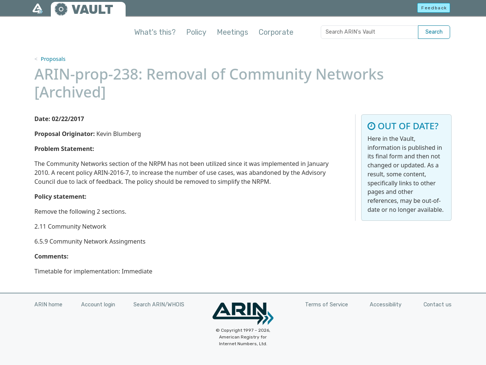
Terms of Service (326, 304)
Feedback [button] (434, 7)
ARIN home (48, 304)
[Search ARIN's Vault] (369, 32)
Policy (196, 32)
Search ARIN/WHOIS (158, 304)
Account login (98, 304)
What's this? (155, 32)
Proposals (53, 58)
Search (434, 32)
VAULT (92, 9)
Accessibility (386, 304)
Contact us (438, 304)
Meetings (232, 32)
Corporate (276, 32)
